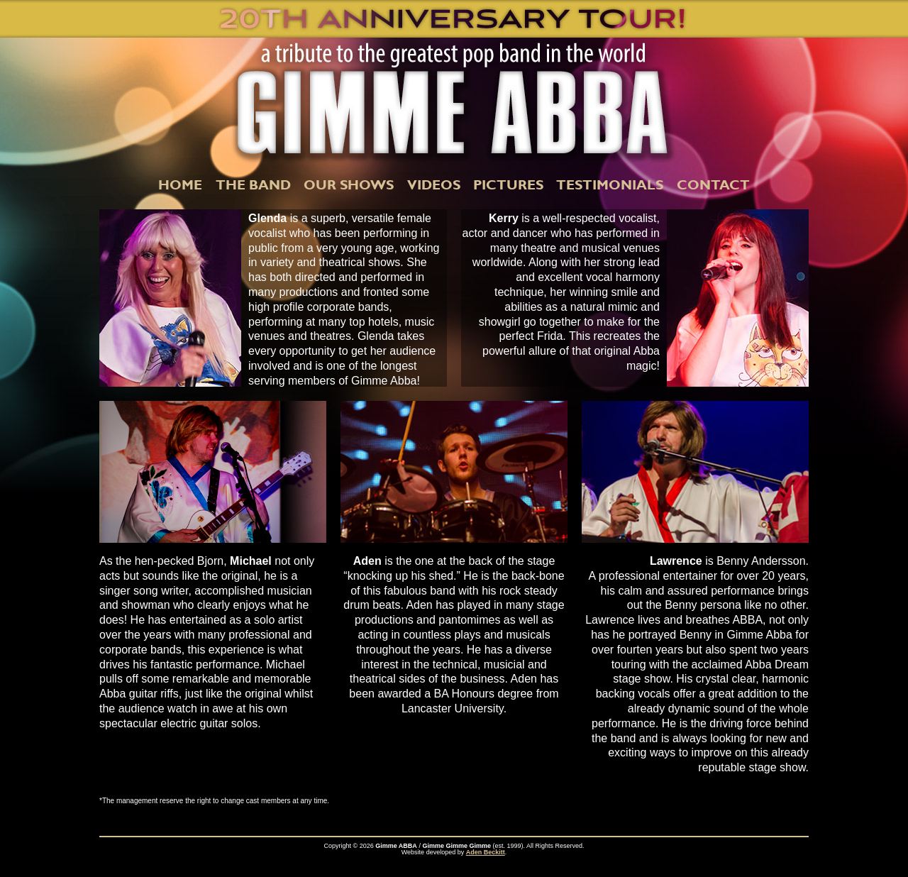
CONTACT (713, 184)
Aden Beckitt (485, 852)
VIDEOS (433, 184)
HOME (180, 184)
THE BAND (253, 184)
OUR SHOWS (349, 184)
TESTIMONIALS (609, 184)
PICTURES (508, 184)
